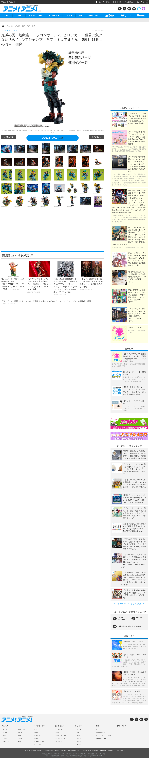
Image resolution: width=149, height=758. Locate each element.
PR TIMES (103, 750)
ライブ (37, 735)
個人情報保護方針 (73, 750)
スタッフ (59, 729)
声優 (19, 735)
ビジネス (38, 744)
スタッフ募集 (119, 750)
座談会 (79, 744)
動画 (80, 16)
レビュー (68, 16)
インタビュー (54, 16)
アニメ (5, 729)
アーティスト (60, 738)
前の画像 (9, 137)
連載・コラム (93, 16)
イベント (6, 741)
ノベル (20, 732)
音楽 (4, 735)
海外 (19, 741)
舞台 (36, 738)
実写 (78, 732)
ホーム (6, 16)
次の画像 (95, 137)
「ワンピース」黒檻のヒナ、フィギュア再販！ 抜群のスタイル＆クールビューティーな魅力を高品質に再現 (46, 302)
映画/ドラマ (22, 729)
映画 (36, 732)
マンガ (5, 732)
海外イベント (39, 741)
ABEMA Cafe (101, 738)
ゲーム (5, 738)
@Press (110, 750)
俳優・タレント (61, 735)
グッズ (20, 738)
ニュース (19, 16)
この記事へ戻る (52, 138)
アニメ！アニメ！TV (104, 735)
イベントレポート (36, 16)
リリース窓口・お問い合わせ (32, 750)
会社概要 (63, 750)
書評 (78, 735)
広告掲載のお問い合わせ (51, 750)
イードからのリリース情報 (89, 750)
